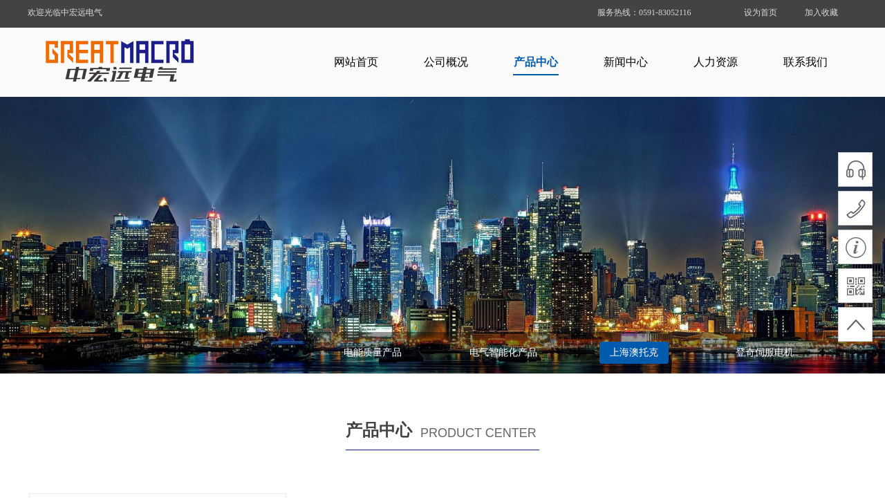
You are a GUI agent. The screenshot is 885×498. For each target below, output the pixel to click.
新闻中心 (626, 62)
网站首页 (356, 62)
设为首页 (760, 12)
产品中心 (536, 62)
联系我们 (805, 62)
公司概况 (446, 62)
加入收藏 (821, 12)
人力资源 (715, 62)
